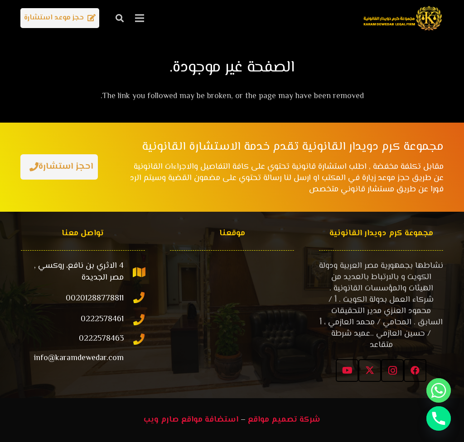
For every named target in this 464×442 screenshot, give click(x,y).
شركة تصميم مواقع (284, 419)
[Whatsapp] (438, 390)
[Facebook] (415, 370)
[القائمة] (140, 18)
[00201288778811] (134, 299)
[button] (120, 18)
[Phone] (438, 418)
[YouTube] (347, 370)
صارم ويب (161, 419)
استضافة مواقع (209, 419)
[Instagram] (392, 370)
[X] (369, 370)
